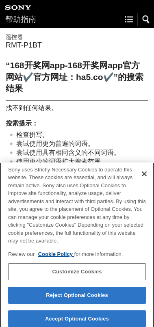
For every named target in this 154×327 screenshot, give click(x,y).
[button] (146, 19)
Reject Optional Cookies (77, 298)
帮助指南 (20, 19)
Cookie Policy (56, 256)
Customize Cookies (77, 274)
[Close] (144, 176)
